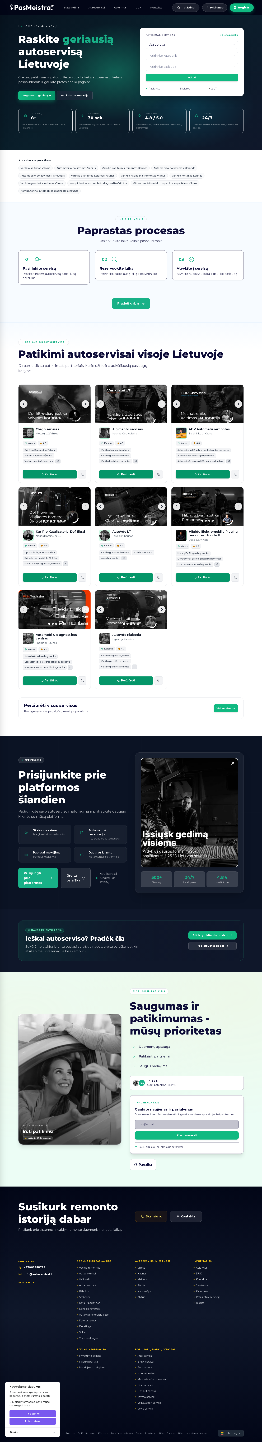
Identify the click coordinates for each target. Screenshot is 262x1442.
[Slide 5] (138, 418)
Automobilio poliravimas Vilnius (76, 168)
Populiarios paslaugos (122, 1433)
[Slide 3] (56, 418)
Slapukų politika (175, 1433)
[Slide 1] (49, 418)
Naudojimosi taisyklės (196, 1433)
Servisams (90, 1433)
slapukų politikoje (20, 1405)
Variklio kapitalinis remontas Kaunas (124, 168)
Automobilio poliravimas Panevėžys (43, 175)
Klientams (103, 1433)
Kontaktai (156, 7)
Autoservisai (96, 7)
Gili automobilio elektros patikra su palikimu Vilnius (165, 183)
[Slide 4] (60, 418)
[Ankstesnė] (23, 404)
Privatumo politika (154, 1433)
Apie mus (120, 7)
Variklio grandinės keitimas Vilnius (42, 183)
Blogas (138, 1433)
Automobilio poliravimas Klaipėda (174, 168)
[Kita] (85, 404)
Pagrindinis (71, 7)
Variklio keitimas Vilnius (35, 168)
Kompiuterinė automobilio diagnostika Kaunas (49, 190)
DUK (138, 7)
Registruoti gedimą (36, 95)
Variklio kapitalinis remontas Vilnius (143, 175)
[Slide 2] (53, 418)
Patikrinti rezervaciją (74, 95)
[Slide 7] (65, 521)
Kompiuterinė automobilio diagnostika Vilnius (98, 183)
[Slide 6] (61, 521)
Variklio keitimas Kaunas (187, 175)
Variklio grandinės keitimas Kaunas (93, 175)
